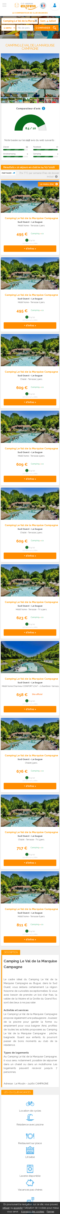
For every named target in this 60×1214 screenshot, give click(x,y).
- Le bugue (36, 222)
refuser (6, 1208)
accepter (18, 1208)
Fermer (50, 1211)
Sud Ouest (23, 222)
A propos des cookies (32, 1211)
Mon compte (55, 5)
